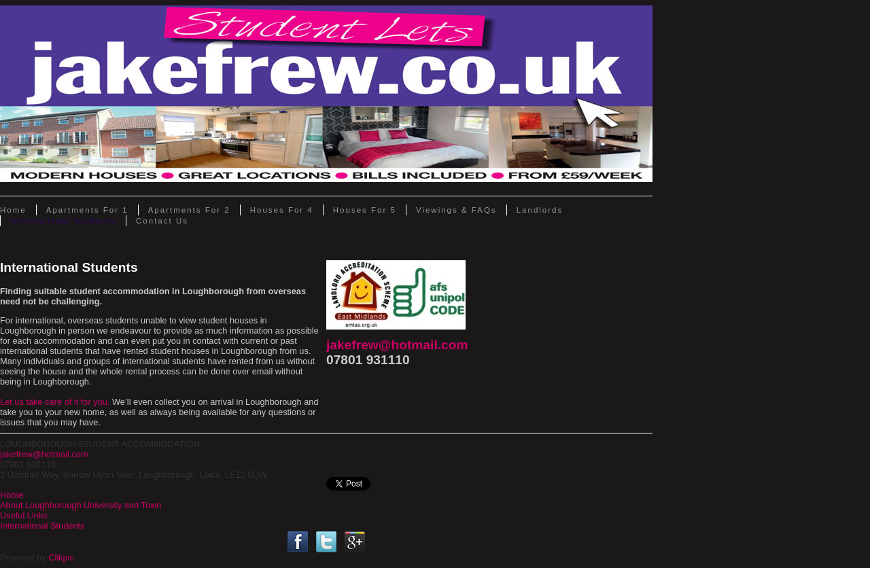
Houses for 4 (281, 210)
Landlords (540, 210)
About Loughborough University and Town (80, 505)
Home (13, 210)
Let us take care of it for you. (54, 402)
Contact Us (162, 221)
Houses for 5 (364, 210)
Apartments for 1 (87, 210)
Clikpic (61, 557)
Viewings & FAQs (456, 210)
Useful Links (24, 515)
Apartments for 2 (189, 210)
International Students (63, 221)
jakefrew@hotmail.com (397, 345)
